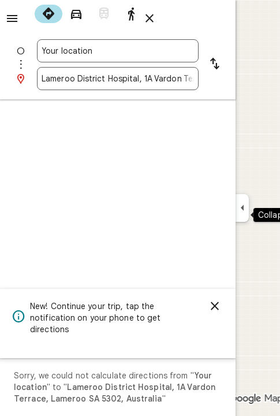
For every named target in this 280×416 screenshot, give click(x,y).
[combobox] (118, 50)
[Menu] (12, 18)
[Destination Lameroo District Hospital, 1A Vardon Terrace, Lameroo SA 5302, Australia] (118, 79)
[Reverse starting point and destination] (215, 64)
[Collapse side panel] (242, 208)
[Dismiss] (215, 306)
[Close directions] (149, 18)
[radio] (48, 13)
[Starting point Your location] (118, 51)
